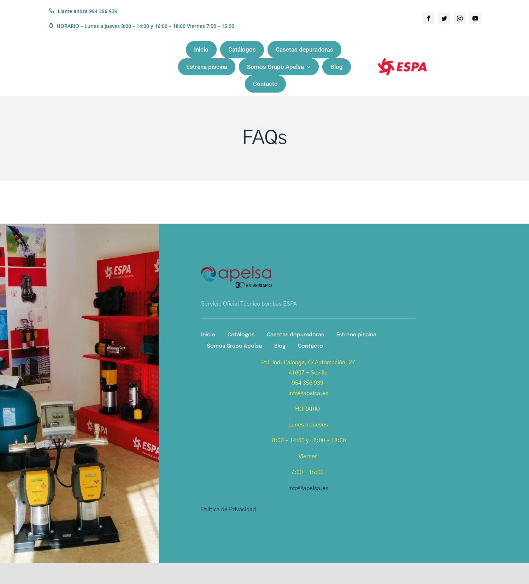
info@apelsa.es (308, 488)
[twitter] (444, 18)
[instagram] (460, 18)
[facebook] (429, 18)
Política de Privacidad (228, 509)
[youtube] (475, 18)
